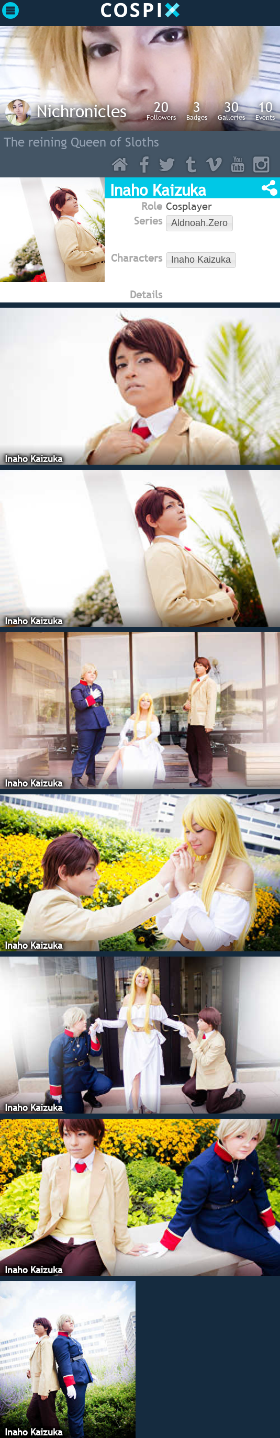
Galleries (231, 110)
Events (265, 110)
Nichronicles (82, 110)
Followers (161, 110)
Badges (196, 110)
